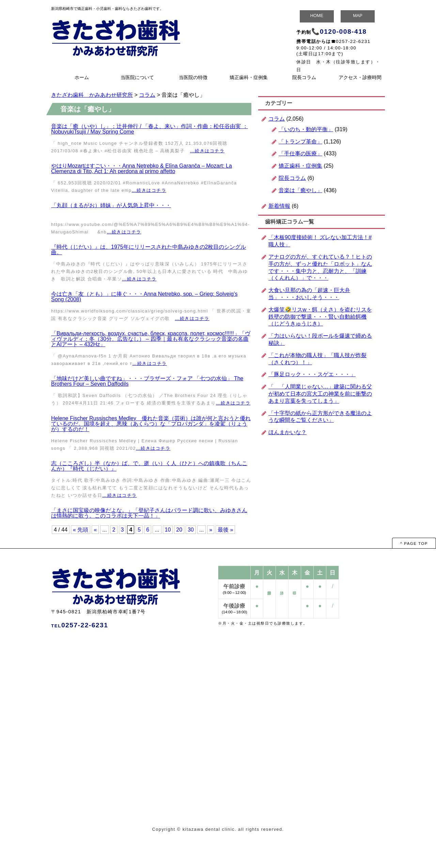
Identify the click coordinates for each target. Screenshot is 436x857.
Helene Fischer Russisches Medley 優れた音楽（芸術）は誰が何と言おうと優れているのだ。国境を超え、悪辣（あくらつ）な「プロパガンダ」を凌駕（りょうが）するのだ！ (151, 423)
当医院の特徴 (193, 77)
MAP (357, 15)
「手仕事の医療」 (300, 153)
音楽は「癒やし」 (300, 190)
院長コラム (304, 77)
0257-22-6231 (353, 41)
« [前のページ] (95, 530)
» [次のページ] (210, 530)
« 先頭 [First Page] (80, 530)
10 (168, 530)
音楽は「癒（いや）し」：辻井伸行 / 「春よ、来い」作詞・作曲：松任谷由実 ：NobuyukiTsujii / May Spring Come (149, 129)
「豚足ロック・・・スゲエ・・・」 (312, 374)
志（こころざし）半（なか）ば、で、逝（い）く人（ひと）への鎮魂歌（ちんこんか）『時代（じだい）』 (149, 466)
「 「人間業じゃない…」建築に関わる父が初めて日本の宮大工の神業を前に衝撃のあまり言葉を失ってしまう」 (320, 394)
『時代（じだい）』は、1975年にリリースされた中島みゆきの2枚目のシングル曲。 (148, 249)
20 (179, 530)
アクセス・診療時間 (360, 77)
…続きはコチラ (207, 150)
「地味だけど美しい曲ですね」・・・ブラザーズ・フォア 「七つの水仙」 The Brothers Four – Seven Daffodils (147, 381)
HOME (316, 15)
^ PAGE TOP (414, 543)
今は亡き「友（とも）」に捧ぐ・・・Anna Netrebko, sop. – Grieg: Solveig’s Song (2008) (144, 296)
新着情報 (279, 206)
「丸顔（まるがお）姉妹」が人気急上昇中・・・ (111, 205)
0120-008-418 (343, 31)
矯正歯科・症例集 (249, 77)
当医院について (137, 77)
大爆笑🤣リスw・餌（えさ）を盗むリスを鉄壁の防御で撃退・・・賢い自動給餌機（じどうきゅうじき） (320, 317)
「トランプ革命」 (300, 141)
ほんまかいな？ (287, 432)
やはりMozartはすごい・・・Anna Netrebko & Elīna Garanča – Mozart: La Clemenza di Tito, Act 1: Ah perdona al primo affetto (141, 168)
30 (191, 530)
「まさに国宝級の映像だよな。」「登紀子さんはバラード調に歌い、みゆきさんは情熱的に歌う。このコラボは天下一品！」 (149, 513)
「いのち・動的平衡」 (306, 129)
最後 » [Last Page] (225, 530)
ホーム (82, 77)
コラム (276, 119)
